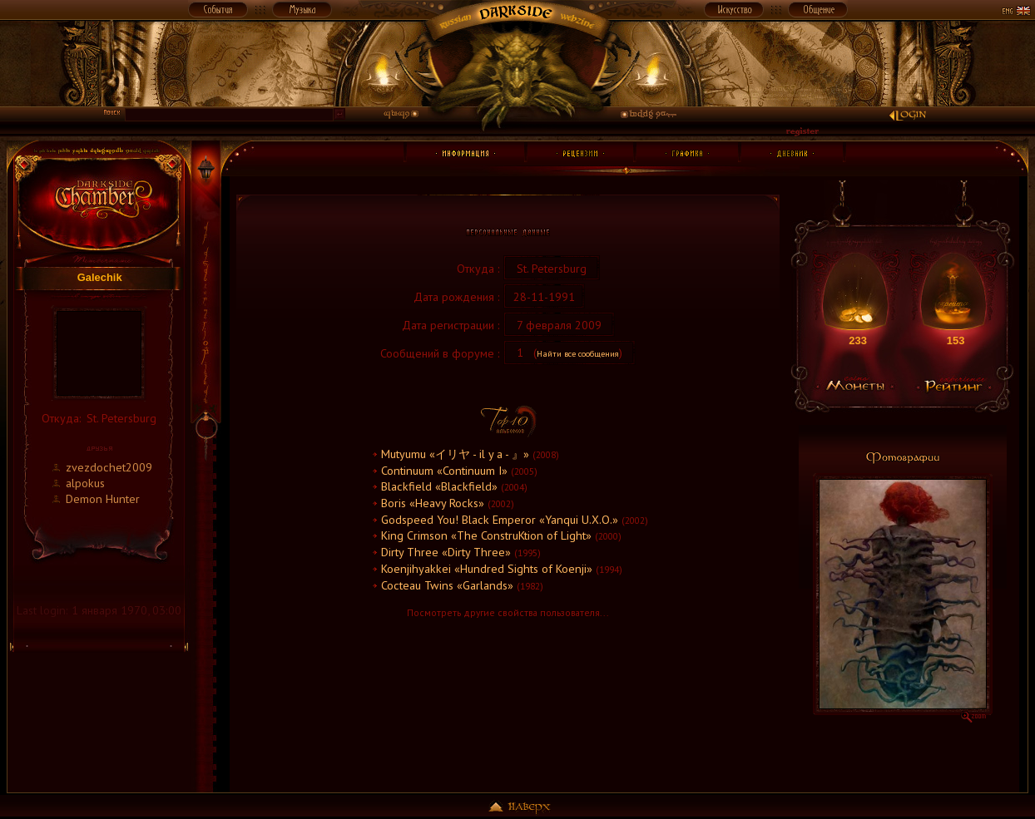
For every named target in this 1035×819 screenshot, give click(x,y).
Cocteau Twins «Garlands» (447, 585)
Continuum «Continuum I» (444, 470)
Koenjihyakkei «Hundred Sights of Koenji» (486, 568)
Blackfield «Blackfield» (439, 486)
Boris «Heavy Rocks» (432, 503)
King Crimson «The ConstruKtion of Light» (486, 535)
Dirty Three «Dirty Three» (446, 552)
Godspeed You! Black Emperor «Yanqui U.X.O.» (499, 519)
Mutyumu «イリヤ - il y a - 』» (455, 453)
